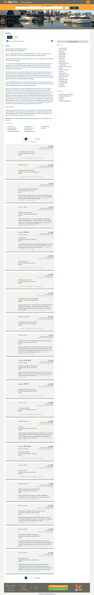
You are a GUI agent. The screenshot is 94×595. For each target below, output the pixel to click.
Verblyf (15, 37)
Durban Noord (62, 65)
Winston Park (62, 86)
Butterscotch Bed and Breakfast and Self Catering (35, 341)
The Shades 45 (23, 558)
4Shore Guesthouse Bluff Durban (29, 489)
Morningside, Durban (64, 74)
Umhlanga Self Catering (26, 170)
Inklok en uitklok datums (47, 5)
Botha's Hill (62, 58)
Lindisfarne (22, 238)
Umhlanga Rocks (63, 83)
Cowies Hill (62, 60)
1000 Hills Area (63, 48)
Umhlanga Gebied (63, 79)
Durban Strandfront (64, 63)
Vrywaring (23, 588)
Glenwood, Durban (63, 69)
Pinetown (61, 78)
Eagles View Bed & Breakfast (28, 366)
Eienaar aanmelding (58, 589)
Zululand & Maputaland (64, 101)
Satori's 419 (22, 470)
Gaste (66, 5)
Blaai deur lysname (10, 587)
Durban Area (62, 61)
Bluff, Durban (62, 56)
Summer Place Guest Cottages (28, 298)
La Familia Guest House (26, 152)
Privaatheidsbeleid (23, 590)
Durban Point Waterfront (65, 66)
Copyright (22, 41)
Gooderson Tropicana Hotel (27, 322)
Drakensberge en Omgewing (66, 94)
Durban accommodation (18, 50)
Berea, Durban (62, 53)
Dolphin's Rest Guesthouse (27, 389)
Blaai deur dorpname (11, 585)
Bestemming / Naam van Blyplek (22, 5)
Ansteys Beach (63, 50)
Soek (74, 8)
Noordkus (61, 97)
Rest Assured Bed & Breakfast (28, 189)
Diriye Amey (17, 41)
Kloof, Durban (62, 73)
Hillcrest (61, 71)
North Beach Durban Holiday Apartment (31, 511)
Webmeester (23, 585)
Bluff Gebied (62, 55)
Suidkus (61, 99)
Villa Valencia (22, 261)
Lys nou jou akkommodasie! (58, 586)
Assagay (61, 51)
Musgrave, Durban (63, 76)
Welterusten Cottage (25, 212)
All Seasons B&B (23, 452)
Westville (61, 84)
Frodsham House (24, 408)
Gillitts (60, 68)
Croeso (20, 427)
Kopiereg (23, 587)
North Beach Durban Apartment (28, 535)
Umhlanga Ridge (63, 81)
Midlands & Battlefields (64, 96)
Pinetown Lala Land (24, 280)
